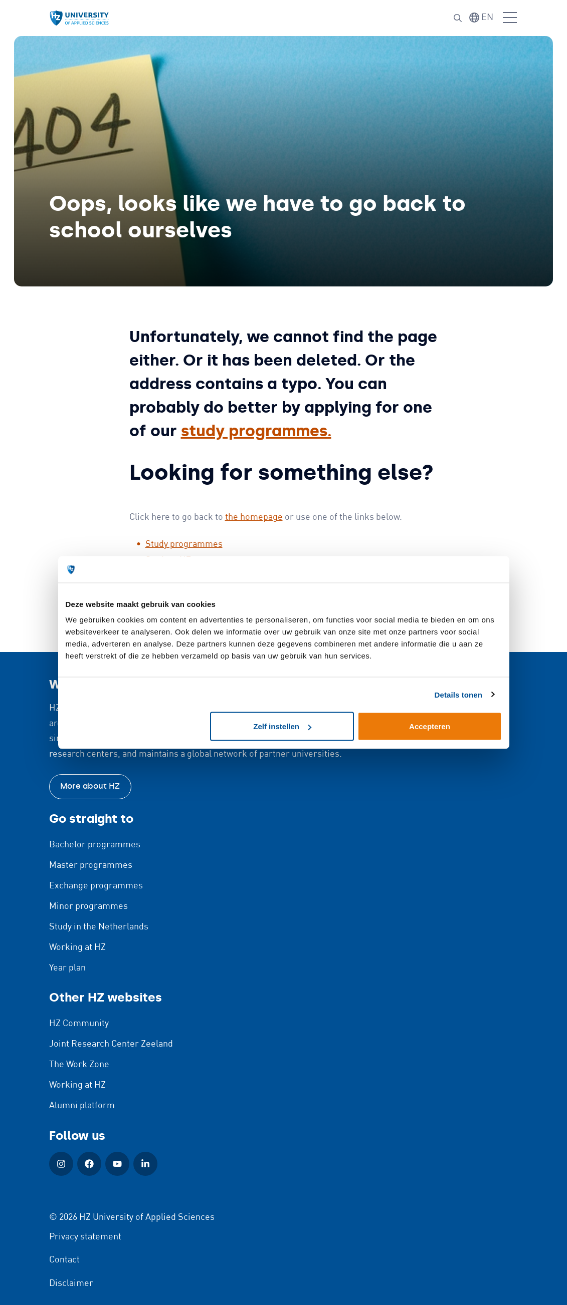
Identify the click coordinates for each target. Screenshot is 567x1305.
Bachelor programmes (94, 844)
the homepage (254, 517)
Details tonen (458, 694)
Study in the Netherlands (98, 926)
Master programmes (90, 865)
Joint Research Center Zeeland (111, 1044)
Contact (64, 1259)
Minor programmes (88, 906)
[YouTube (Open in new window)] (117, 1164)
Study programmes (184, 544)
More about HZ (90, 786)
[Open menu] (509, 18)
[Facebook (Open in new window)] (89, 1164)
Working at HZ (77, 947)
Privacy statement (85, 1236)
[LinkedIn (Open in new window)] (145, 1164)
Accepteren (429, 726)
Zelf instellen (282, 726)
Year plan (67, 967)
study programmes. (256, 430)
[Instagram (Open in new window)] (61, 1164)
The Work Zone (79, 1064)
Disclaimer (71, 1283)
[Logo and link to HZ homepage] (79, 18)
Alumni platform (82, 1105)
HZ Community (79, 1023)
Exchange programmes (96, 885)
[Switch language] (481, 18)
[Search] (458, 18)
